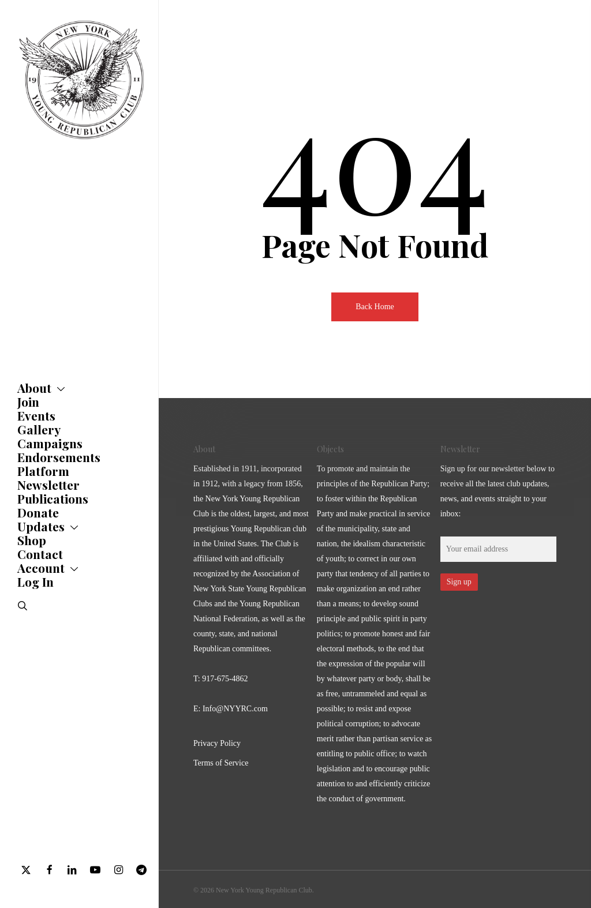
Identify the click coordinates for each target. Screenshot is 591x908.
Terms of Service (220, 763)
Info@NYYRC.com (235, 708)
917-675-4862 (225, 678)
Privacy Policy (217, 743)
